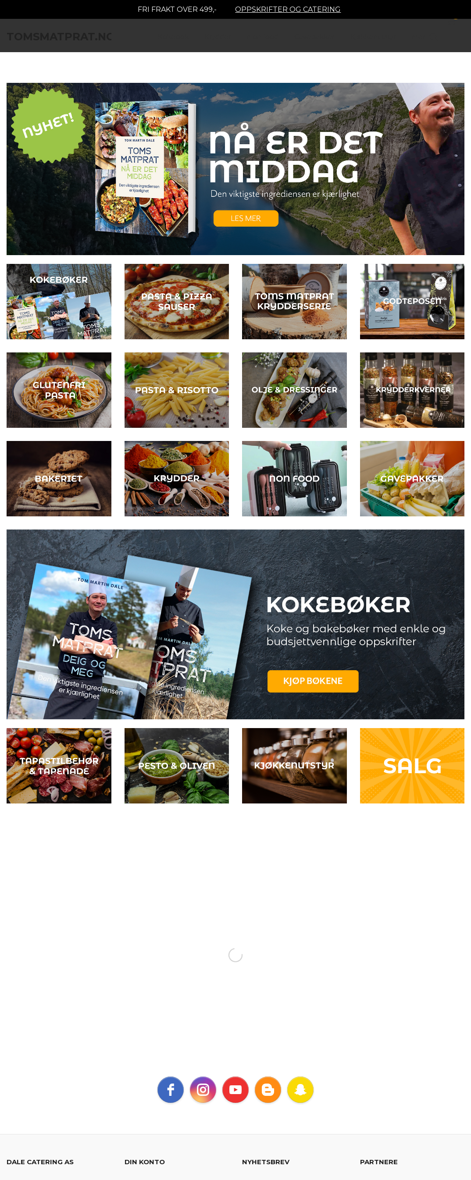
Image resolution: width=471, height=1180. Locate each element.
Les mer (338, 1027)
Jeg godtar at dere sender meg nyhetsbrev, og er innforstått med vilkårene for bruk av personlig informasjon (292, 1001)
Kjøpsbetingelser (62, 1079)
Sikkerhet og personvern (142, 1079)
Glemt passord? (211, 1016)
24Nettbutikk (50, 1142)
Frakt (16, 1079)
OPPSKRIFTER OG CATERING (288, 9)
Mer (418, 40)
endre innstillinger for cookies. (53, 1126)
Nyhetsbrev (212, 1079)
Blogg (251, 1079)
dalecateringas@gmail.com (62, 992)
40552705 (43, 980)
